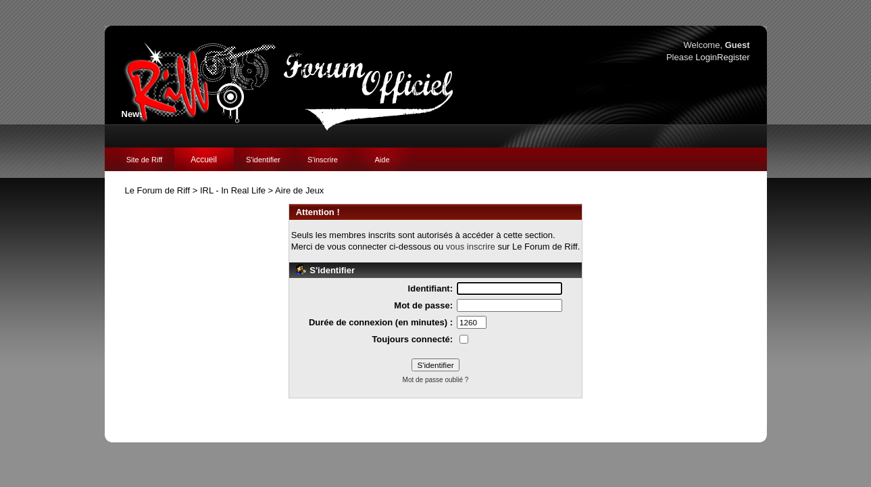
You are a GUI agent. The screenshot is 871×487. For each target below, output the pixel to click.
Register (733, 57)
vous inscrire (470, 246)
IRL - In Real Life (233, 190)
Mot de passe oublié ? (436, 380)
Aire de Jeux (299, 190)
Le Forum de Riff (158, 190)
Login (706, 57)
